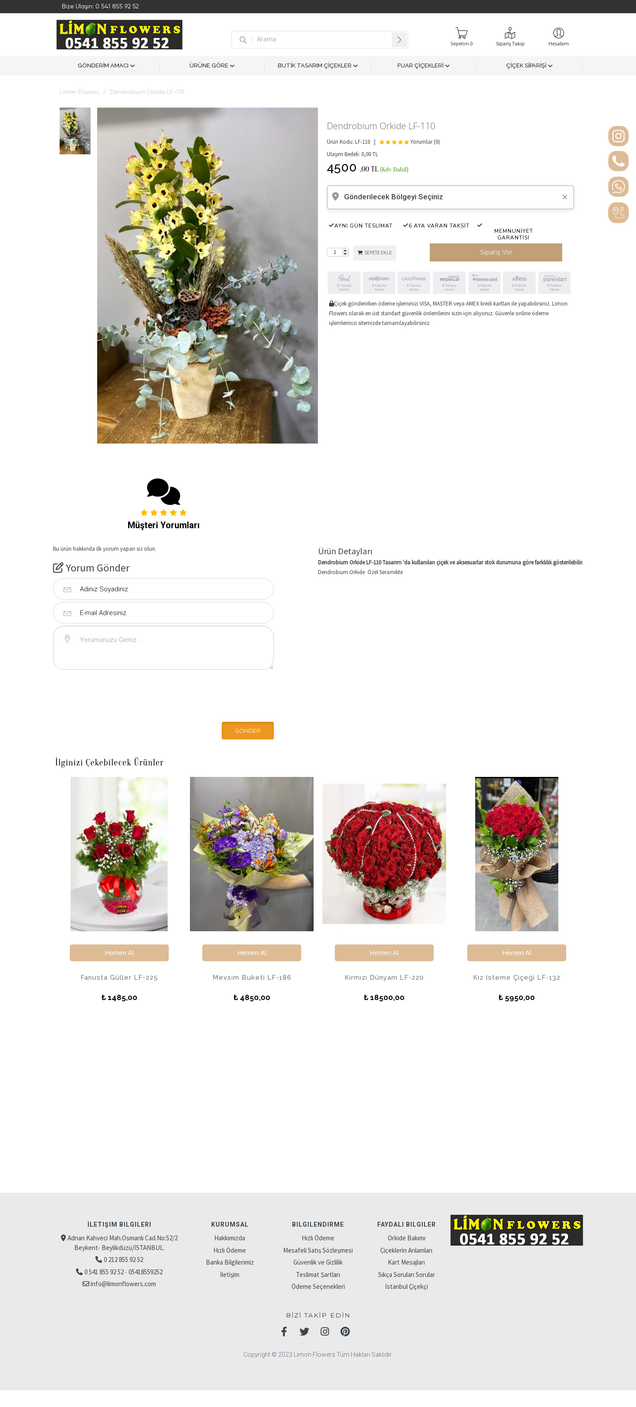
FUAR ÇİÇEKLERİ (424, 66)
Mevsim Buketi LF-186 (252, 978)
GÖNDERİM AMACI (106, 66)
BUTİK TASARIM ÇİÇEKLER (318, 66)
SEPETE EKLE (375, 252)
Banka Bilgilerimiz (230, 1262)
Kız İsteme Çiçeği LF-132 (516, 978)
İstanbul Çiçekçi (406, 1286)
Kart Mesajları (406, 1262)
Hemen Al (119, 952)
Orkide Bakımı (406, 1238)
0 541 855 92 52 (117, 7)
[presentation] (113, 694)
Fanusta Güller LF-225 (119, 978)
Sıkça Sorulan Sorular (406, 1274)
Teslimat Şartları (318, 1274)
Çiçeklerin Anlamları (406, 1250)
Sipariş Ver (496, 252)
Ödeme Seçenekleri (318, 1286)
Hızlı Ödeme (229, 1250)
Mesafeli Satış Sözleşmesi (318, 1250)
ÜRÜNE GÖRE (212, 66)
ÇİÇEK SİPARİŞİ (529, 66)
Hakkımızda (229, 1238)
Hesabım (559, 43)
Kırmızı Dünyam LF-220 (384, 978)
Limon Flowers (79, 92)
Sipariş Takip (510, 43)
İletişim (229, 1274)
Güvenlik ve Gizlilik (318, 1262)
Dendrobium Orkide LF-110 (147, 92)
